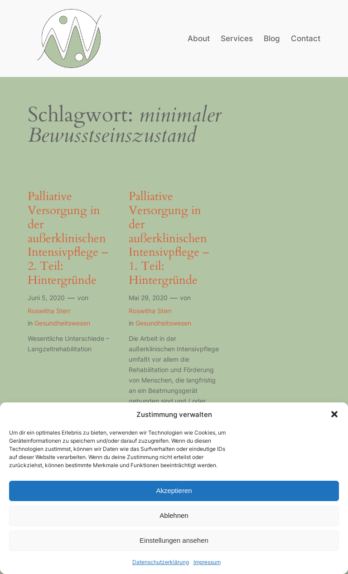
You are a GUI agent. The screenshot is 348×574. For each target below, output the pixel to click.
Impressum (207, 562)
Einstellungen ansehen (174, 540)
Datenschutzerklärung (160, 562)
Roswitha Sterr (49, 311)
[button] (334, 414)
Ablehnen (174, 515)
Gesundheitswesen (62, 323)
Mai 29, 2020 (148, 297)
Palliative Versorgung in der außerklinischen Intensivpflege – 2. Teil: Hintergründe (68, 238)
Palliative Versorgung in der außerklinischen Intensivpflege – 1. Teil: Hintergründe (169, 238)
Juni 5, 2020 (46, 297)
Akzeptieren (174, 490)
